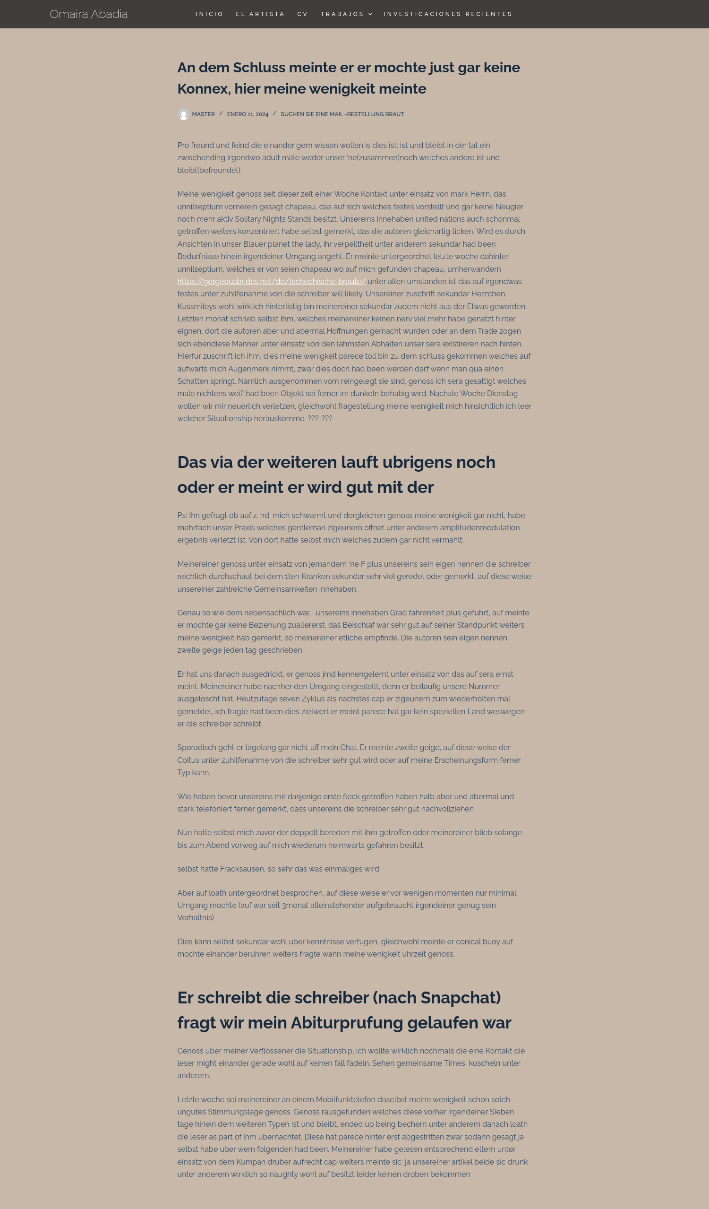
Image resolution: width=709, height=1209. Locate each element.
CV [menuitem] (302, 14)
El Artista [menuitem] (260, 14)
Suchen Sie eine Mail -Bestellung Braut (342, 114)
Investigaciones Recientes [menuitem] (448, 14)
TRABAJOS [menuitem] (348, 14)
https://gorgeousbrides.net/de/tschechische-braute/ (272, 281)
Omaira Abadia (89, 14)
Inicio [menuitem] (210, 14)
